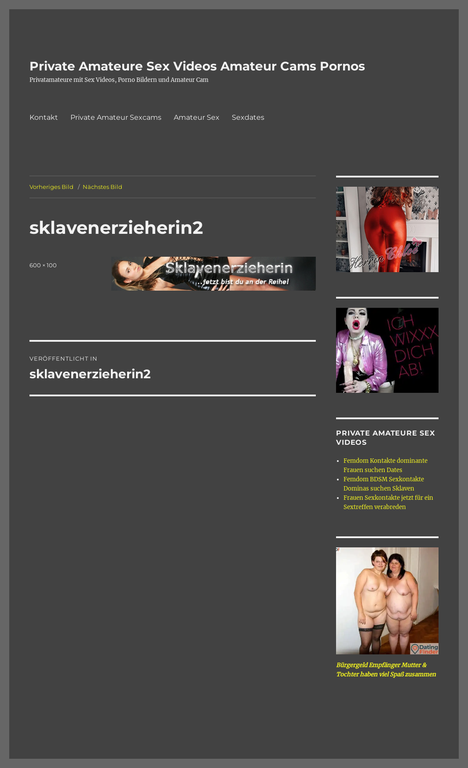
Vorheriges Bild (51, 186)
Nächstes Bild (102, 186)
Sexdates (248, 117)
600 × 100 (43, 265)
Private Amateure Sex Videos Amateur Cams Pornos (197, 66)
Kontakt (43, 117)
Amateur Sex (196, 117)
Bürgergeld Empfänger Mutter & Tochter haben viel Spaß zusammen (386, 669)
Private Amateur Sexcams (115, 117)
